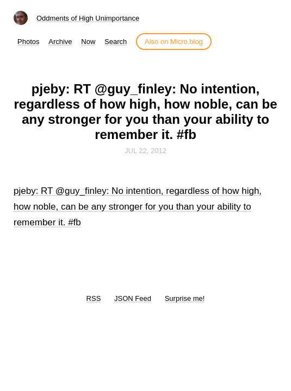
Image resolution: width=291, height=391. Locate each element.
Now (88, 41)
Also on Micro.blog (174, 41)
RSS (93, 298)
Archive (60, 41)
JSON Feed (132, 298)
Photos (28, 41)
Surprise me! (185, 298)
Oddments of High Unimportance (87, 18)
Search (115, 41)
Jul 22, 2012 (145, 151)
